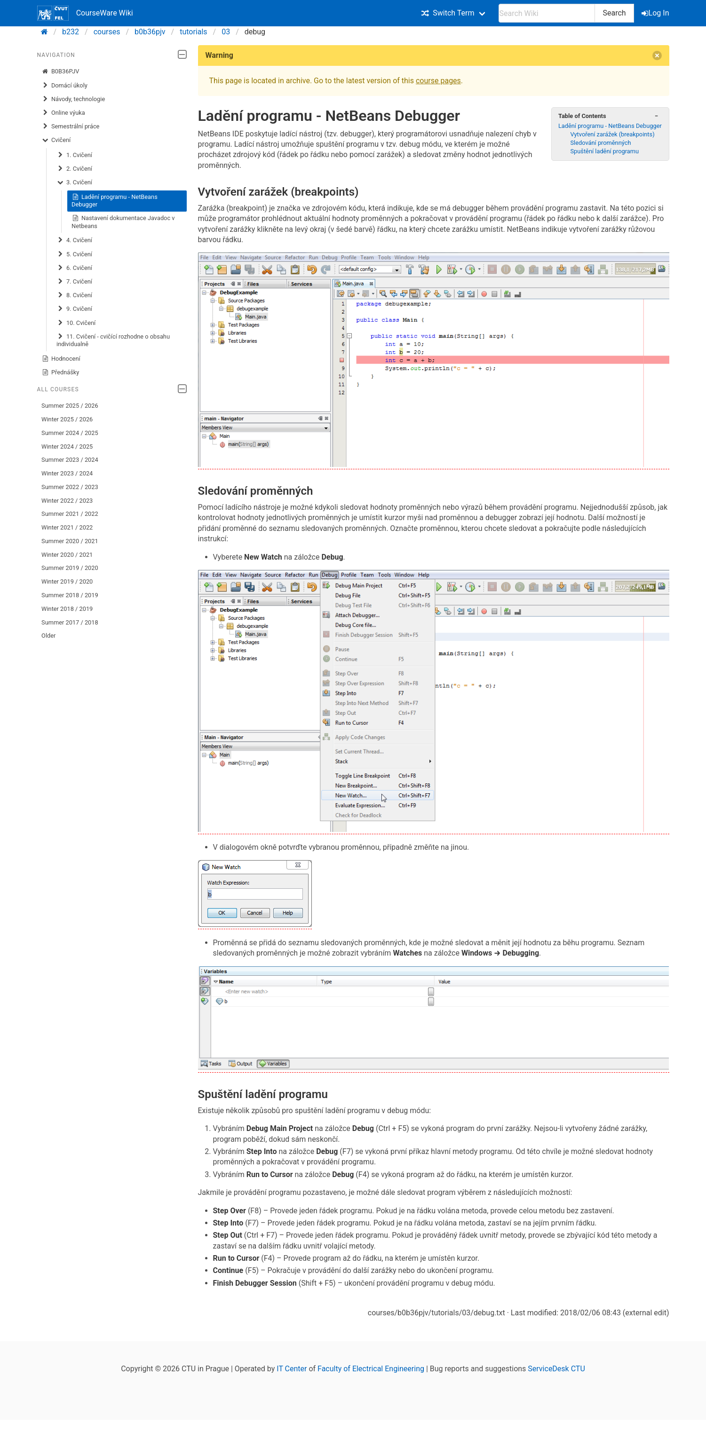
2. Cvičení (74, 169)
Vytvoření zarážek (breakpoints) (612, 134)
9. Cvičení (74, 309)
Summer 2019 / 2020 (69, 567)
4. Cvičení (74, 240)
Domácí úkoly (64, 85)
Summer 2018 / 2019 (69, 595)
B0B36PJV (60, 71)
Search (614, 12)
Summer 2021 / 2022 (69, 513)
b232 (70, 31)
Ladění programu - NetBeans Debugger (114, 200)
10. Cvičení (75, 323)
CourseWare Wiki (85, 13)
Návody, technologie (73, 99)
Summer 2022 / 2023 (69, 486)
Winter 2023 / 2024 (67, 473)
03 (226, 31)
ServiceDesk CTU (556, 1368)
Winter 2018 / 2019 (67, 608)
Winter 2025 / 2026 (67, 419)
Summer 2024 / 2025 (69, 432)
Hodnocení (60, 359)
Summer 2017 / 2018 (69, 622)
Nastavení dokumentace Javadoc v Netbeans (123, 221)
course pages (438, 80)
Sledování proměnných (600, 142)
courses (107, 31)
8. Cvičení (74, 295)
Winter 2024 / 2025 (67, 446)
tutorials (193, 31)
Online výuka (63, 113)
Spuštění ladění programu (604, 151)
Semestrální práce (70, 126)
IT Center (292, 1368)
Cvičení (56, 140)
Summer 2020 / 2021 (69, 541)
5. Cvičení (74, 254)
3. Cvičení (74, 182)
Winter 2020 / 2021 (67, 554)
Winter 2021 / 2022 (67, 527)
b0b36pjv (150, 31)
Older (48, 635)
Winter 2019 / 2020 (67, 581)
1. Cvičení (74, 155)
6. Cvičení (74, 268)
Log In (656, 12)
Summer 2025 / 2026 (69, 405)
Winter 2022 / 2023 (67, 500)
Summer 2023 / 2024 (69, 459)
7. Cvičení (74, 281)
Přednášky (60, 372)
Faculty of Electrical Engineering (370, 1368)
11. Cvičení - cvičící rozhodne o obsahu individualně (113, 340)
